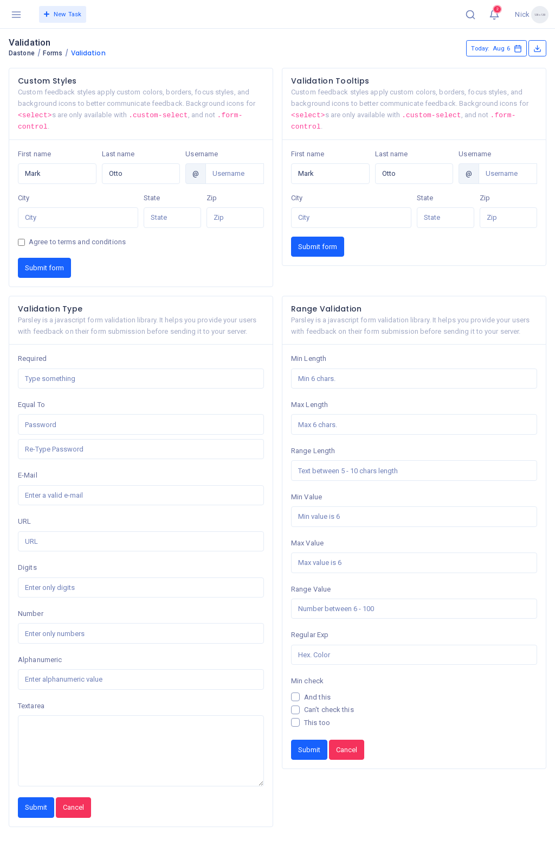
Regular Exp (309, 635)
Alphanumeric (40, 660)
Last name (118, 154)
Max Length (309, 405)
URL (24, 521)
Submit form (44, 268)
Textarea (31, 706)
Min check (307, 681)
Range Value (311, 589)
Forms (52, 53)
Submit (36, 807)
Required (32, 358)
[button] (470, 14)
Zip (211, 198)
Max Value (307, 543)
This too (317, 723)
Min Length (308, 358)
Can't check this (329, 710)
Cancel (73, 807)
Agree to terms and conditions (77, 242)
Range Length (313, 451)
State (152, 198)
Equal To (31, 405)
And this (317, 697)
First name (34, 154)
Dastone (22, 53)
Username (201, 154)
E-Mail (27, 475)
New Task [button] (62, 14)
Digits (27, 567)
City (23, 198)
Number (30, 613)
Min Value (306, 497)
